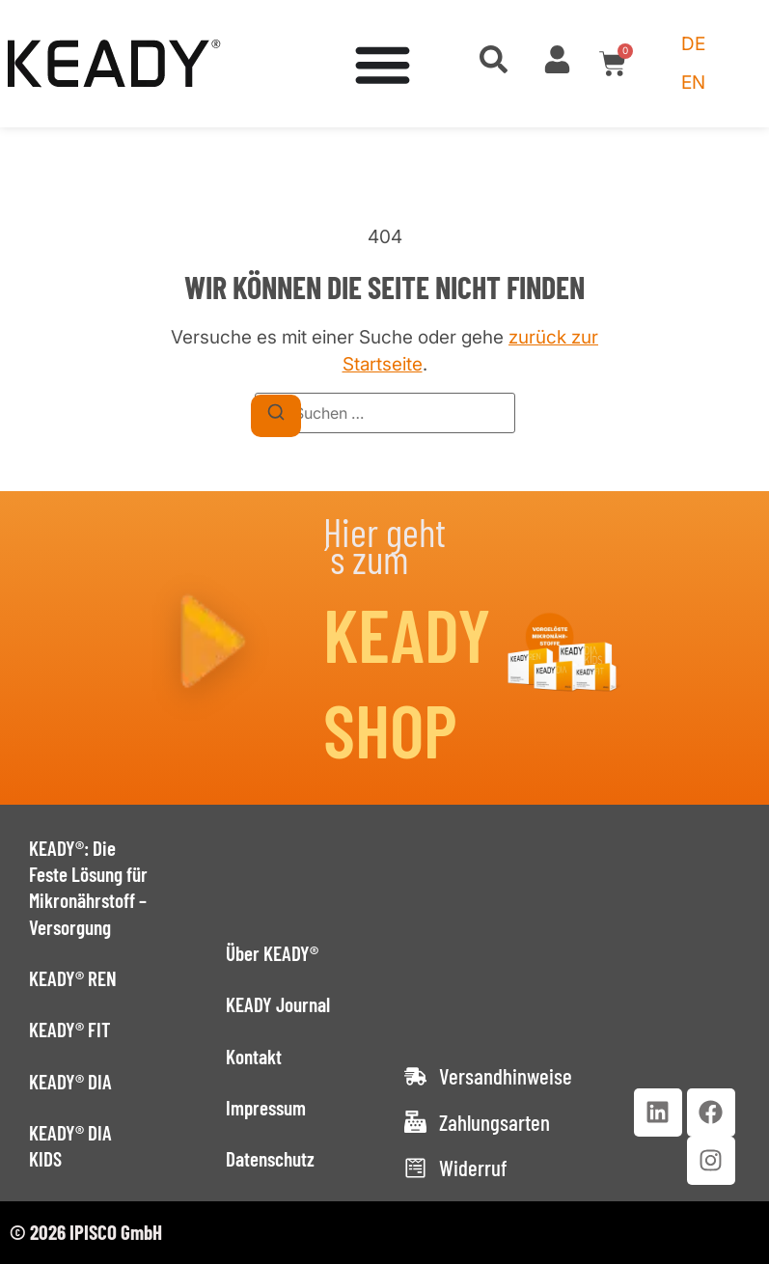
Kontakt (254, 1056)
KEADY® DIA (70, 1081)
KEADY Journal (278, 1004)
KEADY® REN (73, 978)
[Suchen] (276, 416)
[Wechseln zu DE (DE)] (693, 44)
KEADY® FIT (69, 1029)
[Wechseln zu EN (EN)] (693, 83)
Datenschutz (270, 1158)
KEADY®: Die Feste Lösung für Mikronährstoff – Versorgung (88, 887)
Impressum (266, 1107)
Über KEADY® (272, 953)
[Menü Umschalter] (382, 64)
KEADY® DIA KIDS (70, 1145)
